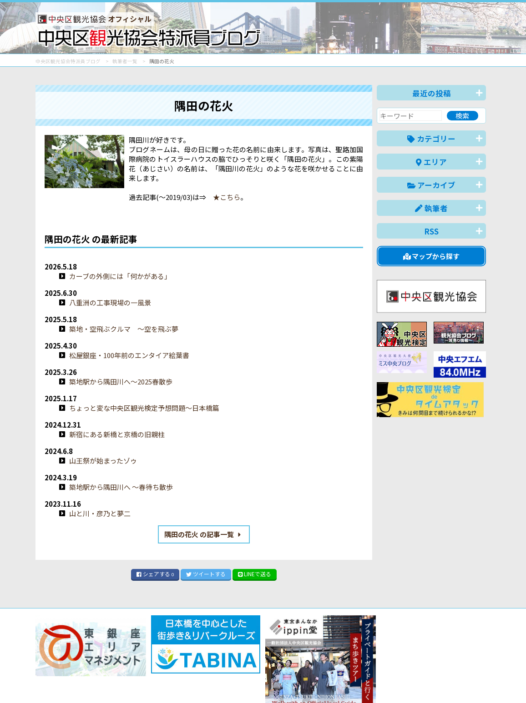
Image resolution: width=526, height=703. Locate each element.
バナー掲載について (69, 663)
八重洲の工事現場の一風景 (110, 302)
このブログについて (145, 663)
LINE (255, 574)
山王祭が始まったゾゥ (103, 460)
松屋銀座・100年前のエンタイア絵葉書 (129, 355)
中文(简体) (398, 682)
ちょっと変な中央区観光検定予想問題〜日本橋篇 (144, 408)
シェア (155, 574)
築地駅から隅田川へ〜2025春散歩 (120, 381)
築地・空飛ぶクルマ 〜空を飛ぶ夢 (123, 329)
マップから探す (431, 256)
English (360, 682)
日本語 (329, 682)
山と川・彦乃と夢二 (100, 513)
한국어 (475, 682)
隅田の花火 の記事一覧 (204, 534)
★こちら (223, 197)
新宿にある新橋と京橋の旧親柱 (117, 434)
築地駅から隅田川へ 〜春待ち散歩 (121, 487)
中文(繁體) (440, 682)
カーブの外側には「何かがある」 (120, 276)
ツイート (206, 574)
